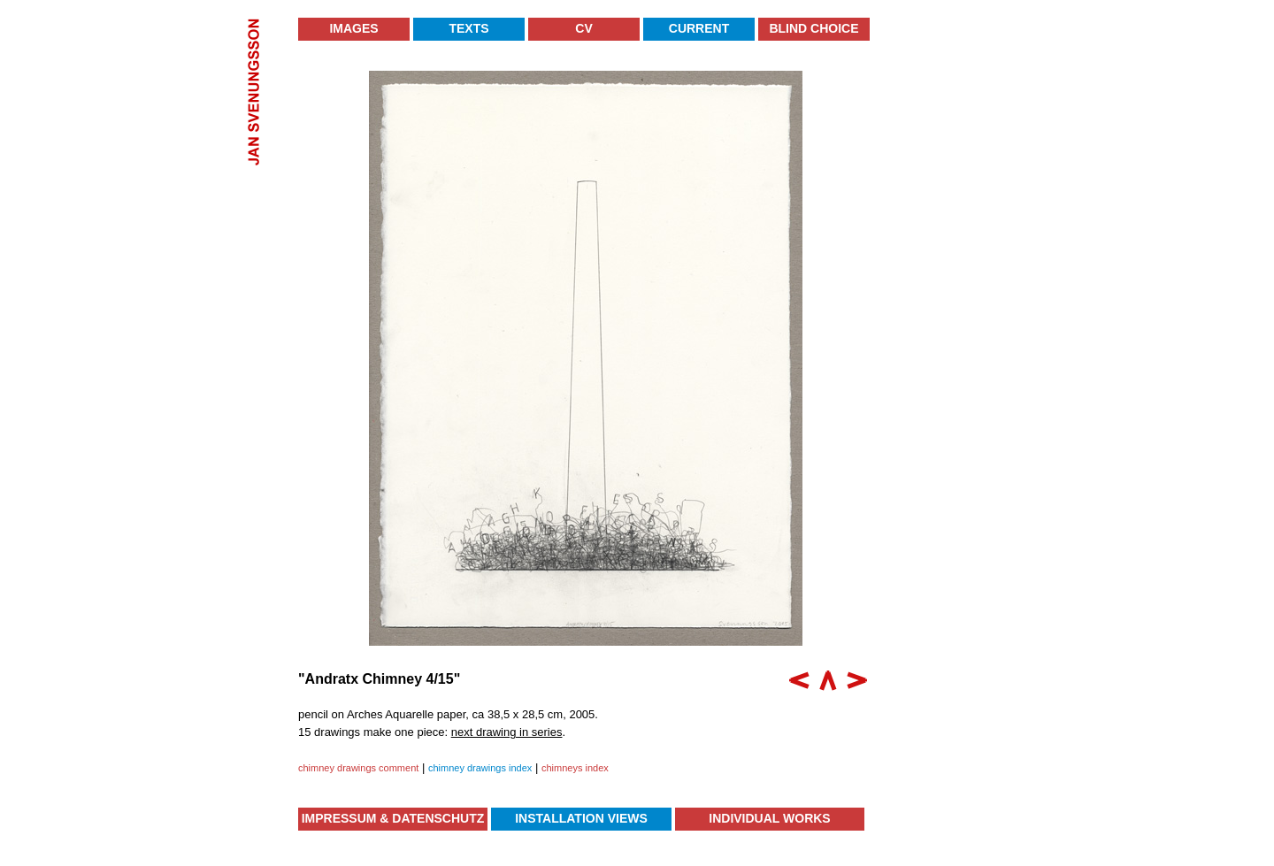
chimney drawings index (480, 768)
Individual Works (769, 818)
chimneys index (575, 768)
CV (583, 28)
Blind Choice (813, 28)
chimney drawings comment (358, 768)
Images (353, 28)
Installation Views (581, 818)
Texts (468, 28)
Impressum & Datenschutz (393, 818)
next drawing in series (507, 732)
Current (699, 28)
